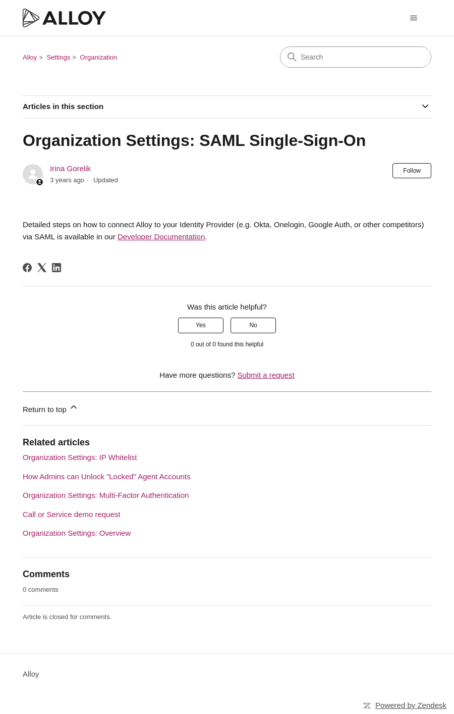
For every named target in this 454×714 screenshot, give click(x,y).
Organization (99, 57)
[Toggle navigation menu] (413, 18)
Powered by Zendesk (410, 705)
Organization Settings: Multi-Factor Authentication (106, 495)
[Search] (355, 57)
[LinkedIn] (56, 267)
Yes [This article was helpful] (201, 325)
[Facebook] (27, 267)
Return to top (51, 408)
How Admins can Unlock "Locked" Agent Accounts (107, 476)
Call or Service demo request (71, 514)
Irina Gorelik (70, 168)
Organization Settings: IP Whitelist (80, 457)
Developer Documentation (161, 236)
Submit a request (265, 375)
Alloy (30, 57)
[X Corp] (41, 267)
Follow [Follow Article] (412, 170)
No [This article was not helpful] (253, 325)
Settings (58, 57)
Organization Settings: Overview (77, 533)
